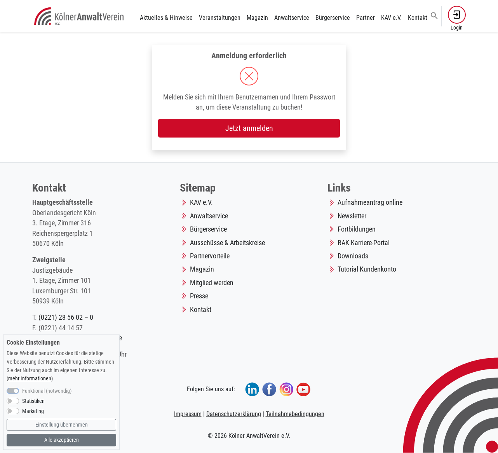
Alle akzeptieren (61, 440)
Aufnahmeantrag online (370, 202)
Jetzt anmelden (249, 128)
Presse (199, 296)
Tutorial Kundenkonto (367, 269)
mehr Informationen (29, 378)
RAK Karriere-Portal (364, 243)
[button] (434, 15)
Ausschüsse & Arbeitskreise (227, 243)
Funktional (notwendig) (46, 391)
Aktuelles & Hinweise (166, 17)
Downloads (353, 256)
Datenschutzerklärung (233, 414)
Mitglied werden (211, 283)
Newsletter (352, 216)
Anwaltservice (291, 17)
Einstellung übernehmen (61, 425)
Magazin (257, 17)
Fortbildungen (357, 229)
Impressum (188, 414)
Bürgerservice (332, 17)
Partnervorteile (210, 256)
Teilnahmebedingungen (295, 414)
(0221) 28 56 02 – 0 (65, 317)
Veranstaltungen (219, 17)
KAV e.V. (391, 17)
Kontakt (417, 17)
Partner (365, 17)
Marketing (33, 411)
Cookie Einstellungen (33, 342)
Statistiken (33, 401)
